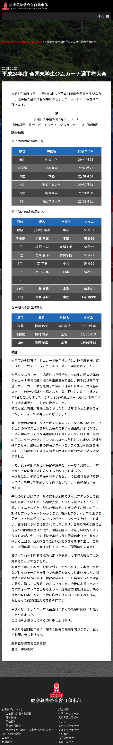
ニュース (7, 737)
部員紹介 (7, 741)
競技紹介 (11, 721)
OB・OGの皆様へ (12, 733)
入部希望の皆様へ (68, 717)
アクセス (63, 733)
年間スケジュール (68, 713)
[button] (100, 16)
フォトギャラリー (68, 729)
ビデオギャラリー (68, 725)
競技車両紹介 (13, 725)
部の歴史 (11, 717)
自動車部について (12, 709)
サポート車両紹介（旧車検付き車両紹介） (30, 729)
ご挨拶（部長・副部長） (20, 713)
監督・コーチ (66, 741)
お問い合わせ (66, 737)
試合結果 (63, 709)
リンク (62, 721)
